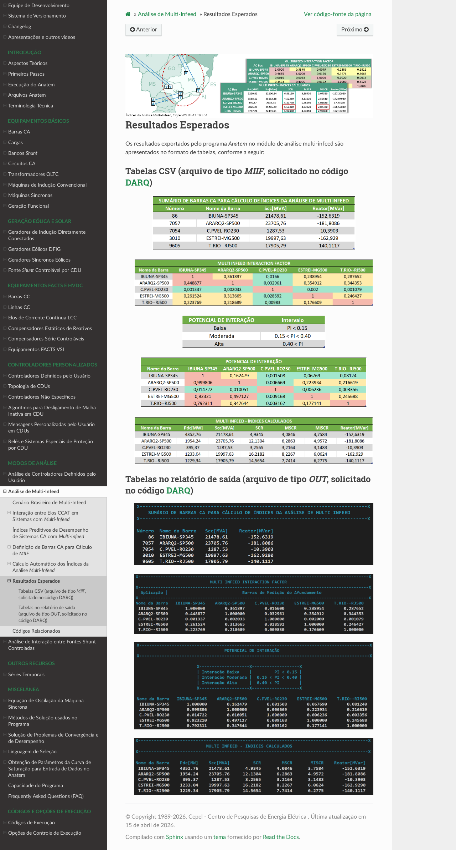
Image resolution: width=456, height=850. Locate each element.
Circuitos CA (19, 164)
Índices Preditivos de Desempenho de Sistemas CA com (50, 533)
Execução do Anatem (29, 85)
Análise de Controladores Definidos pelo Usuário (49, 477)
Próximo (355, 29)
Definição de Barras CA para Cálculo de (49, 550)
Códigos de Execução (29, 823)
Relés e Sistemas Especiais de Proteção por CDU (48, 445)
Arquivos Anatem (24, 95)
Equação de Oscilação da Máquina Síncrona (43, 704)
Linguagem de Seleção (30, 752)
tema (219, 837)
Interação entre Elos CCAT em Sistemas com (42, 516)
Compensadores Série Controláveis (43, 339)
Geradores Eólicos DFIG (32, 249)
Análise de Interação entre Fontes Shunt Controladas (49, 645)
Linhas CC (16, 307)
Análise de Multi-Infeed (31, 492)
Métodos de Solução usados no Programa (40, 721)
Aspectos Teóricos (25, 63)
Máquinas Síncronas (27, 195)
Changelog (17, 27)
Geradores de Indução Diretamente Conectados (44, 235)
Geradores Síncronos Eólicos (37, 260)
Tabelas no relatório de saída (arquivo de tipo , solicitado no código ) (53, 614)
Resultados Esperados (33, 581)
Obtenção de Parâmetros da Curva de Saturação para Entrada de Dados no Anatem (47, 768)
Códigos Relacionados (36, 631)
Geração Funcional (26, 206)
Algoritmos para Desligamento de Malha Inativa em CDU (49, 411)
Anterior (143, 29)
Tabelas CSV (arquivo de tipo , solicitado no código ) (52, 594)
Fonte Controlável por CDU (42, 270)
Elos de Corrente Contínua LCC (40, 318)
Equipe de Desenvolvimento (36, 5)
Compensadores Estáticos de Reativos (47, 328)
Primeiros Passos (24, 74)
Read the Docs (281, 837)
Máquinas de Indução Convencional (45, 185)
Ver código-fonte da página (338, 14)
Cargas (13, 143)
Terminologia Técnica (28, 106)
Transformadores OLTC (30, 174)
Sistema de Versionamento (34, 16)
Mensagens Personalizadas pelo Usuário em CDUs (49, 427)
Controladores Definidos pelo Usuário (46, 376)
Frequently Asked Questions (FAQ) (46, 796)
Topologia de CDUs (26, 386)
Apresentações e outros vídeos (39, 37)
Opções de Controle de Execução (42, 833)
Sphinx (174, 837)
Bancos (20, 153)
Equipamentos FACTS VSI (33, 349)
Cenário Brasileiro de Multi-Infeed (49, 502)
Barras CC (16, 297)
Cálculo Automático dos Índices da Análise (48, 567)
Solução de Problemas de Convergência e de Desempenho (50, 738)
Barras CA (16, 132)
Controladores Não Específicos (39, 397)
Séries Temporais (24, 675)
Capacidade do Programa (35, 785)
